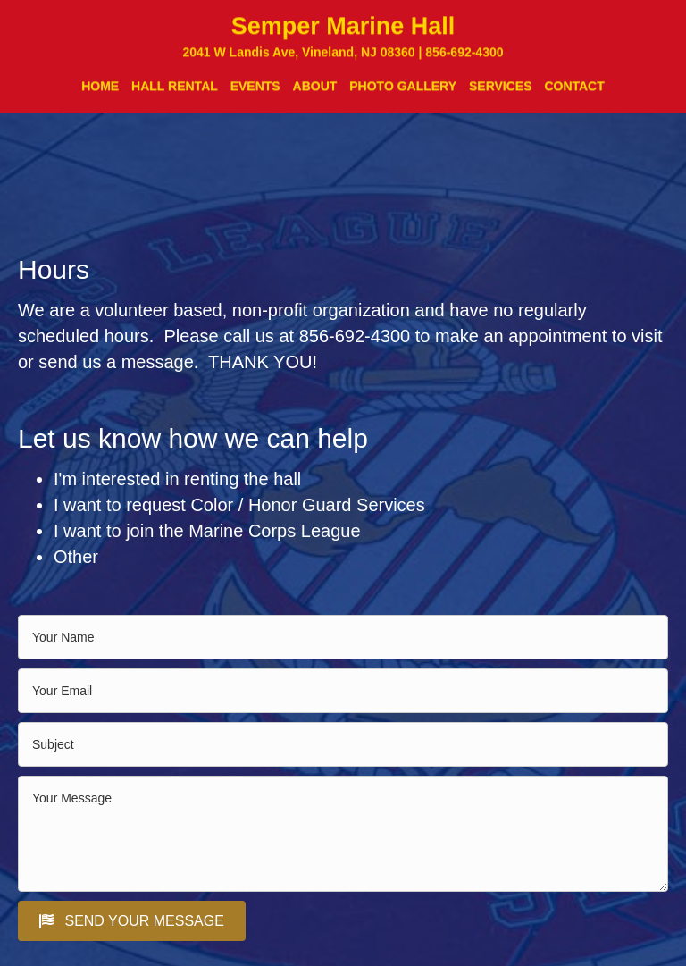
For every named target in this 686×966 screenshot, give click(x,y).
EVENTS (255, 92)
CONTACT (574, 92)
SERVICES (500, 92)
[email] (343, 690)
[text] (343, 637)
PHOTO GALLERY (402, 92)
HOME (100, 92)
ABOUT (315, 92)
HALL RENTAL (174, 92)
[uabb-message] (343, 834)
